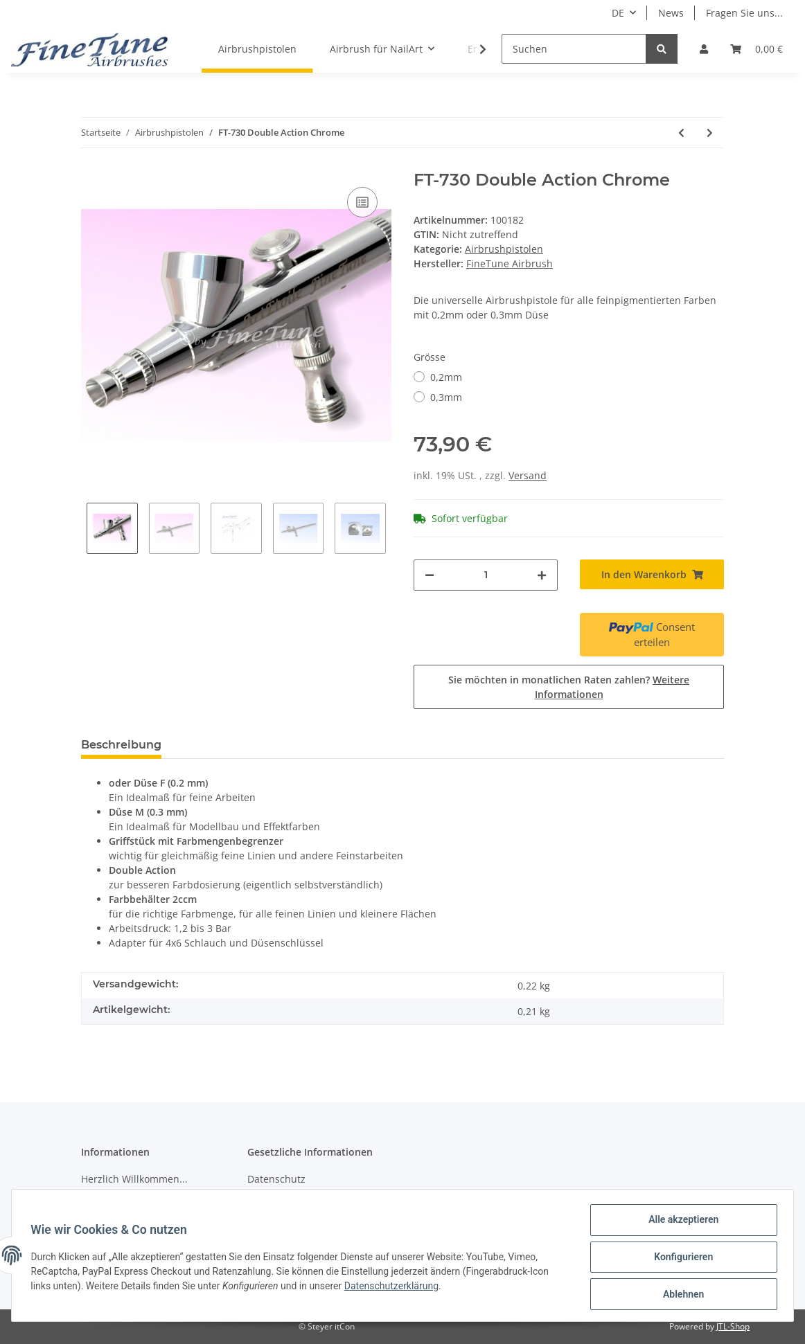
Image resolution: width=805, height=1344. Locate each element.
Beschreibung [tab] (121, 744)
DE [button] (618, 12)
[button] (704, 49)
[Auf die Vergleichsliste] (362, 202)
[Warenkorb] (756, 49)
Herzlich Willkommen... (134, 1178)
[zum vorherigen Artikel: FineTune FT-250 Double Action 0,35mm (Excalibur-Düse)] (681, 132)
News (671, 12)
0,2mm (446, 377)
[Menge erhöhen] (542, 575)
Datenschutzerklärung (394, 1287)
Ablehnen (680, 1294)
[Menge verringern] (429, 575)
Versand (527, 475)
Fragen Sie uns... (744, 12)
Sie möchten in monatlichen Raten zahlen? (568, 687)
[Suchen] (574, 49)
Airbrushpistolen (504, 249)
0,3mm (446, 397)
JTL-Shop (733, 1326)
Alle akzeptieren (680, 1222)
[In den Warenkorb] (652, 574)
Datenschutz (276, 1178)
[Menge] (485, 575)
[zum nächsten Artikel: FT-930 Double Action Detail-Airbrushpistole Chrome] (710, 132)
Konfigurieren (680, 1258)
